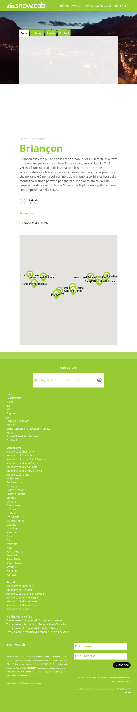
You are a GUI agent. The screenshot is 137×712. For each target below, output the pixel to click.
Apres (9, 432)
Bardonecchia (14, 482)
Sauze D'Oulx (14, 559)
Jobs (8, 417)
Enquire (11, 413)
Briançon (11, 486)
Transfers (38, 139)
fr (122, 6)
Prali (9, 547)
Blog (9, 405)
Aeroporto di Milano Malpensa (24, 470)
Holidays (37, 33)
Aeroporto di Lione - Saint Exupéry (26, 459)
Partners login (68, 367)
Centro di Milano (16, 490)
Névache (11, 532)
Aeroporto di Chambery (20, 451)
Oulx (9, 536)
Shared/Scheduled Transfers (23, 436)
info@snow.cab (69, 6)
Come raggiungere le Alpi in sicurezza (28, 428)
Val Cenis (11, 570)
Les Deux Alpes (15, 520)
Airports (11, 582)
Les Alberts (12, 517)
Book (23, 33)
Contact (64, 33)
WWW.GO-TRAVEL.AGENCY (48, 656)
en (117, 6)
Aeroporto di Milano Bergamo (23, 463)
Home (24, 139)
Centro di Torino (15, 494)
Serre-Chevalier (15, 563)
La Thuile (11, 513)
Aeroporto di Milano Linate (21, 467)
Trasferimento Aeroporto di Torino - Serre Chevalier (36, 624)
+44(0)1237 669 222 (98, 6)
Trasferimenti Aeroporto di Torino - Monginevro (34, 620)
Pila (8, 540)
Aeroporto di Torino (17, 474)
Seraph (38, 683)
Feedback (11, 440)
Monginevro (13, 528)
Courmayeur (13, 505)
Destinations (13, 398)
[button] (90, 277)
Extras (51, 33)
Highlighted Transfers (19, 616)
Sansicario (12, 555)
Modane (11, 524)
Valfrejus (11, 574)
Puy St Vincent (14, 551)
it (126, 6)
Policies (10, 425)
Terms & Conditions (17, 421)
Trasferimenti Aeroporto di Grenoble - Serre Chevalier (37, 632)
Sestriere (11, 567)
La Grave (11, 509)
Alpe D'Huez (13, 478)
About (9, 409)
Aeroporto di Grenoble (19, 455)
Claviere (11, 501)
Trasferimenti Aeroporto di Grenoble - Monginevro (35, 628)
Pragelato (11, 544)
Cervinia (11, 497)
